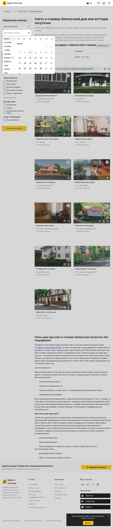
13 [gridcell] (35, 58)
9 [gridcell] (51, 53)
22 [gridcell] (46, 63)
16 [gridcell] (51, 58)
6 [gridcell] (35, 53)
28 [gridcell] (41, 68)
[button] (98, 3)
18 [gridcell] (25, 63)
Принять (88, 523)
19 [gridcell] (30, 63)
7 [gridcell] (40, 53)
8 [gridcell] (46, 53)
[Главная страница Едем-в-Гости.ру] (12, 3)
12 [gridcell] (30, 58)
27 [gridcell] (35, 68)
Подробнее (91, 518)
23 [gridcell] (51, 63)
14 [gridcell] (41, 58)
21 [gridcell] (41, 63)
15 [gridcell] (46, 58)
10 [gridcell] (20, 58)
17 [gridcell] (20, 63)
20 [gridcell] (35, 63)
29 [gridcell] (46, 68)
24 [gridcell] (20, 68)
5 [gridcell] (30, 53)
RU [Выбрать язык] (89, 3)
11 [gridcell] (25, 58)
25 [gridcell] (25, 68)
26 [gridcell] (30, 68)
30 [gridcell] (51, 68)
